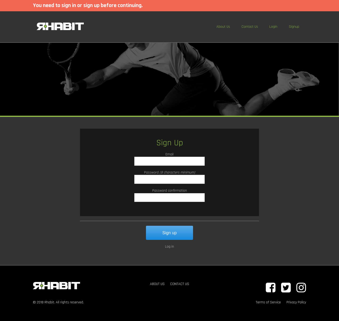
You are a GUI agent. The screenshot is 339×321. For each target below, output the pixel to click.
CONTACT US (179, 283)
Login (273, 26)
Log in (169, 246)
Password (151, 172)
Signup (294, 26)
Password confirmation (169, 190)
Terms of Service (268, 302)
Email (169, 154)
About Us (223, 26)
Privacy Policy (296, 302)
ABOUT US (157, 283)
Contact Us (250, 26)
